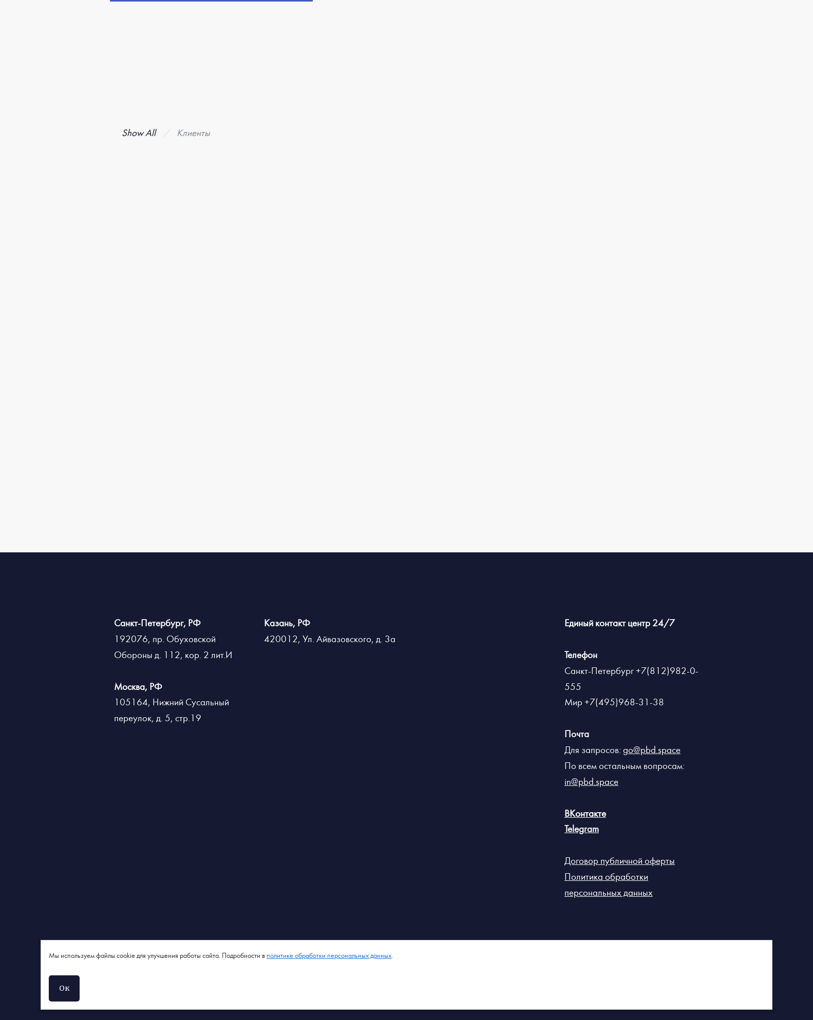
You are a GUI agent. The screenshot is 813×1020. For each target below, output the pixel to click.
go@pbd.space (651, 750)
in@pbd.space (591, 781)
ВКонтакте (585, 813)
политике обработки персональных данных (329, 956)
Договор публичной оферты (619, 861)
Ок (64, 988)
